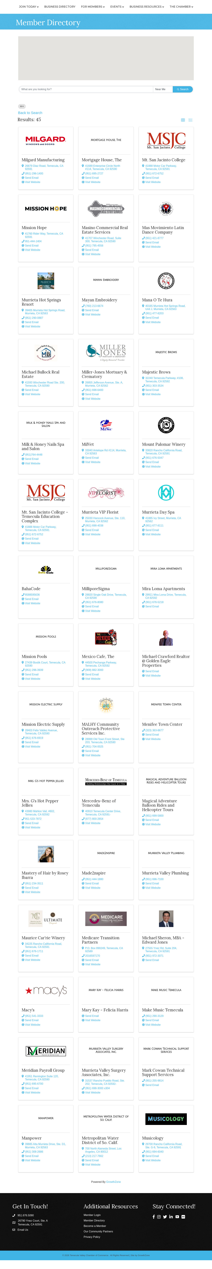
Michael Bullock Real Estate (40, 383)
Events (145, 6)
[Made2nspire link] (106, 862)
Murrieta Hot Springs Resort (41, 311)
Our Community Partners (98, 1240)
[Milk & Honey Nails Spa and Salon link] (46, 433)
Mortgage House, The (102, 168)
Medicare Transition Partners (100, 949)
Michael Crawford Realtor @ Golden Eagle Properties (166, 670)
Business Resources (175, 6)
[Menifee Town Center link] (166, 713)
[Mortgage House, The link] (106, 149)
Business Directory (59, 6)
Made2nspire (94, 881)
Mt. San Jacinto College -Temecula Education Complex (45, 525)
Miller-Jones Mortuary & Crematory (104, 383)
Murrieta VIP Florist (100, 521)
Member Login (92, 1223)
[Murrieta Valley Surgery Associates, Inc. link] (106, 1059)
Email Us (23, 1238)
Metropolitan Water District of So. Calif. (100, 1149)
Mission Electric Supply (43, 733)
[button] (123, 75)
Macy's (28, 1018)
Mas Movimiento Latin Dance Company (163, 238)
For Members (91, 6)
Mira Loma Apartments (163, 597)
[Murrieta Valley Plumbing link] (166, 862)
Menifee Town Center (162, 733)
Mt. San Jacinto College (163, 168)
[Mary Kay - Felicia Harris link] (106, 999)
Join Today (27, 6)
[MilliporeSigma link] (106, 577)
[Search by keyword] (86, 98)
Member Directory (94, 1229)
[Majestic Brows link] (166, 361)
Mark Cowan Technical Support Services (163, 1081)
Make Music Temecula (162, 1018)
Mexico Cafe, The (98, 665)
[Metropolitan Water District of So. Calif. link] (106, 1127)
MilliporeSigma (96, 597)
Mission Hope (34, 236)
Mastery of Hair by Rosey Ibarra (45, 884)
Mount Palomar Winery (163, 453)
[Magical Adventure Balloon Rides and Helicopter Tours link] (166, 790)
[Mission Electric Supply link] (45, 713)
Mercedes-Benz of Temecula (99, 812)
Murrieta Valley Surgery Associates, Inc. (104, 1081)
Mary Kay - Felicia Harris (105, 1018)
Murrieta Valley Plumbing (165, 881)
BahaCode (31, 597)
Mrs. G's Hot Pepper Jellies (40, 812)
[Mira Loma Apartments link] (166, 577)
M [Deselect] (22, 115)
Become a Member (95, 1234)
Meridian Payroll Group (43, 1079)
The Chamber (104, 15)
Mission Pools (34, 665)
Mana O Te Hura (157, 308)
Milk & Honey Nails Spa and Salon (43, 455)
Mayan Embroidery (99, 308)
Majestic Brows (156, 380)
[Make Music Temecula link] (166, 999)
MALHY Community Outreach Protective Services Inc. (101, 737)
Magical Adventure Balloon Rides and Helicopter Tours (159, 814)
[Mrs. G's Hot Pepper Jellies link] (46, 790)
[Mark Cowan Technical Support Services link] (166, 1059)
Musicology (152, 1146)
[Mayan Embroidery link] (106, 288)
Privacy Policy (92, 1245)
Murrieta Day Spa (158, 521)
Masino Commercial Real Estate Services (105, 238)
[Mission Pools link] (46, 645)
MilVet (88, 453)
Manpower (32, 1146)
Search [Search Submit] (182, 98)
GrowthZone (113, 1190)
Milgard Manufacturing (43, 168)
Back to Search (30, 122)
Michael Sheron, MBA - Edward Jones (163, 949)
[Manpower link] (45, 1127)
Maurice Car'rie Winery (43, 946)
